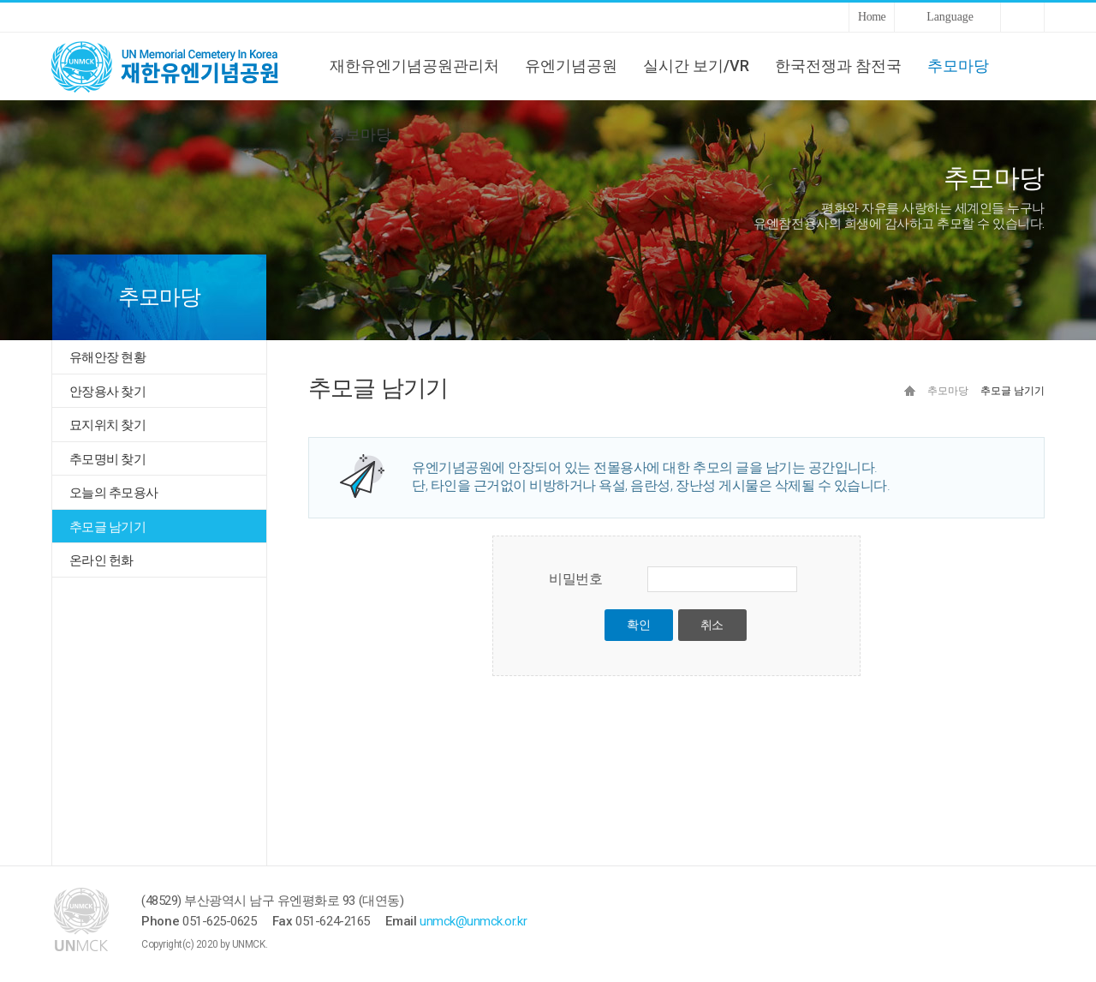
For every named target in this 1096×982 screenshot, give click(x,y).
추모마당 (958, 66)
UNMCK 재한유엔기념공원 (179, 66)
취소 (712, 625)
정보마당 (360, 134)
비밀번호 (575, 579)
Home (871, 16)
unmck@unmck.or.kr (473, 921)
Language (950, 16)
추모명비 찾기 (107, 459)
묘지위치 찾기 (107, 425)
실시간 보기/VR (696, 66)
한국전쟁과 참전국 (838, 66)
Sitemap (1022, 17)
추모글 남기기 (107, 527)
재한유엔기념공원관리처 (414, 66)
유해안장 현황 (107, 357)
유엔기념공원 (571, 66)
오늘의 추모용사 (113, 492)
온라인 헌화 (101, 560)
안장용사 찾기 (107, 391)
